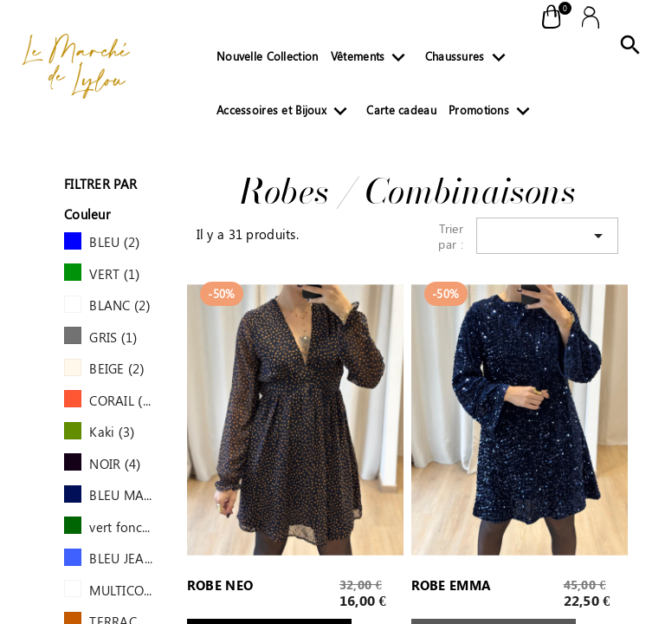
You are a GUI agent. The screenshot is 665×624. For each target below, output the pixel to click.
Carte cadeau (401, 109)
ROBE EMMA (451, 586)
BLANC (120, 305)
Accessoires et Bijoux (285, 113)
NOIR (114, 463)
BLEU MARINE (120, 495)
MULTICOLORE (120, 590)
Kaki (111, 431)
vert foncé (120, 527)
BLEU (114, 242)
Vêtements (372, 60)
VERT (114, 274)
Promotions (493, 113)
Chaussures (469, 60)
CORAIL (120, 400)
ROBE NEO (220, 586)
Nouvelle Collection (267, 56)
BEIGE (117, 368)
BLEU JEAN (120, 558)
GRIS (113, 337)
